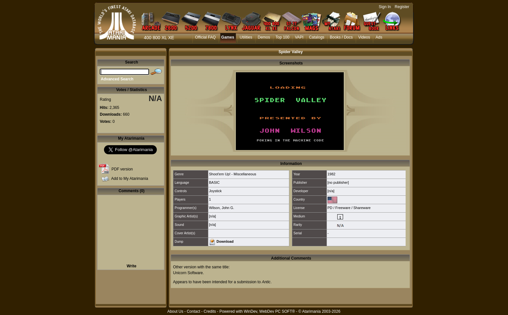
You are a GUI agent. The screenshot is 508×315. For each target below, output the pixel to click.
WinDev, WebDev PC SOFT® (269, 311)
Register (402, 7)
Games (227, 37)
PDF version (122, 169)
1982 (331, 174)
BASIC (214, 182)
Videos (364, 37)
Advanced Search (117, 79)
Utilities (246, 37)
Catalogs (316, 37)
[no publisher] (338, 182)
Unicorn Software (188, 273)
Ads (378, 37)
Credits (209, 311)
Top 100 (283, 37)
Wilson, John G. (221, 208)
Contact (193, 311)
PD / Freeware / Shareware (349, 208)
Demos (264, 37)
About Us (175, 311)
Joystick (215, 191)
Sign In (385, 7)
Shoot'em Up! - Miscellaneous (232, 174)
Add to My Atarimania (129, 178)
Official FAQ (205, 37)
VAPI (299, 37)
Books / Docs (341, 37)
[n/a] (331, 191)
